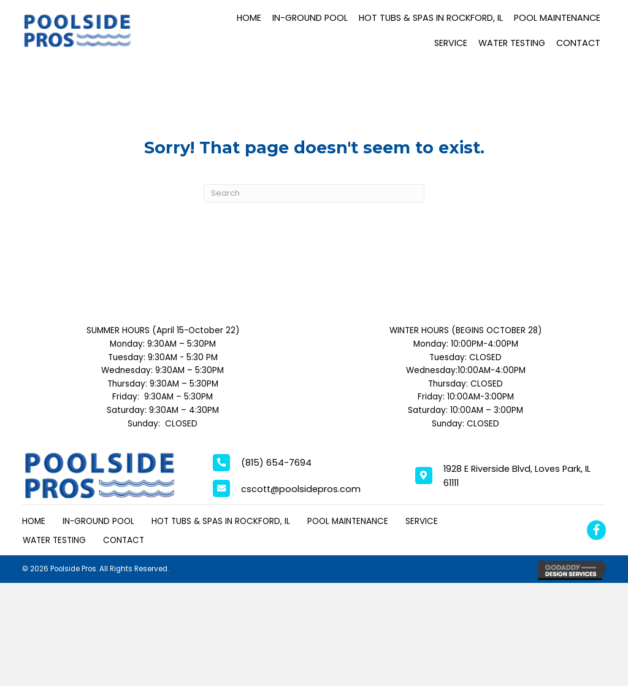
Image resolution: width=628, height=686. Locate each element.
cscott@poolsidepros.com (301, 489)
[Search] (314, 193)
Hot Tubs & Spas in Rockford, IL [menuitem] (220, 521)
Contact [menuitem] (123, 540)
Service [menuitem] (421, 521)
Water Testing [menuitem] (54, 540)
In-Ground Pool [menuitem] (98, 521)
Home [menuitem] (33, 521)
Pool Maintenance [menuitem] (347, 521)
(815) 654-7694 (276, 463)
